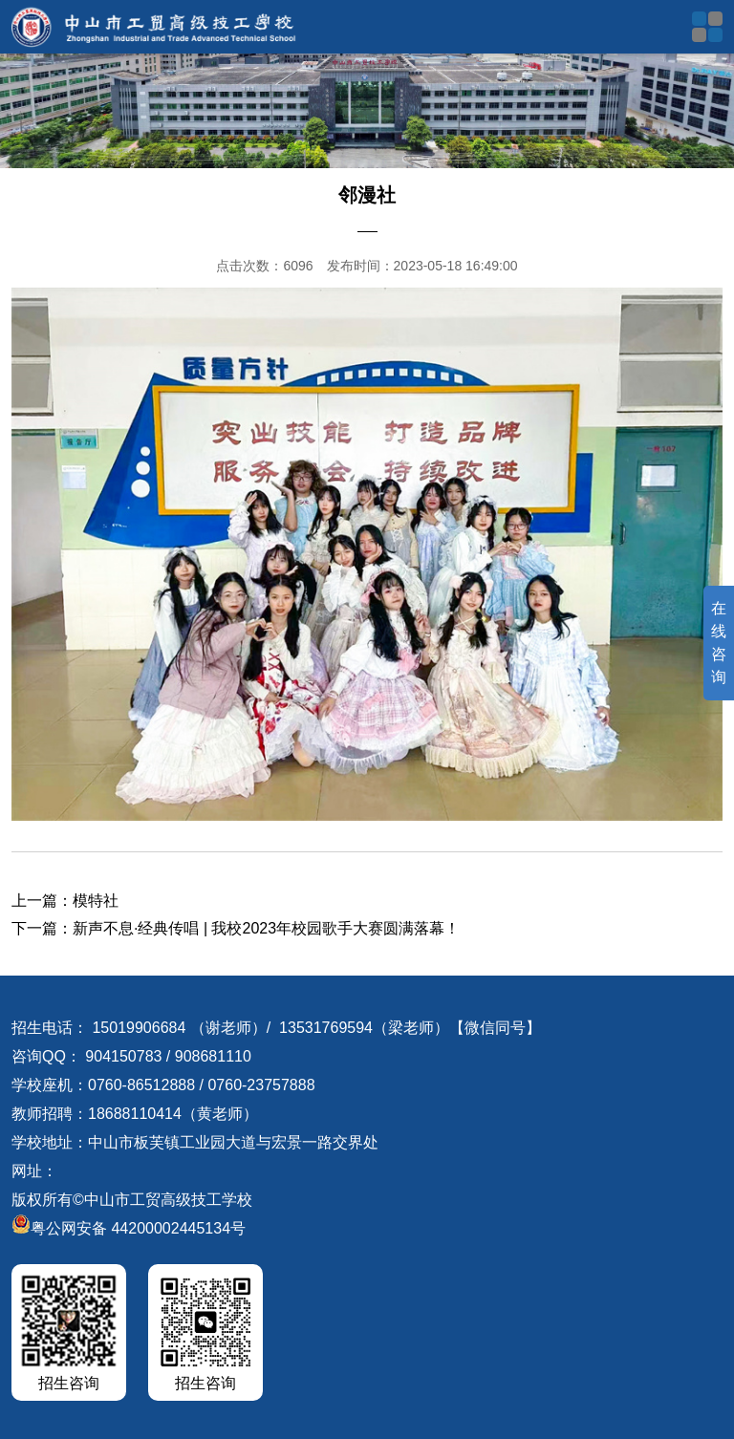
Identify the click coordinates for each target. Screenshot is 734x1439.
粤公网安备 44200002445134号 (128, 1228)
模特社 (96, 900)
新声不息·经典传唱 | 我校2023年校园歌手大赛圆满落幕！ (266, 928)
